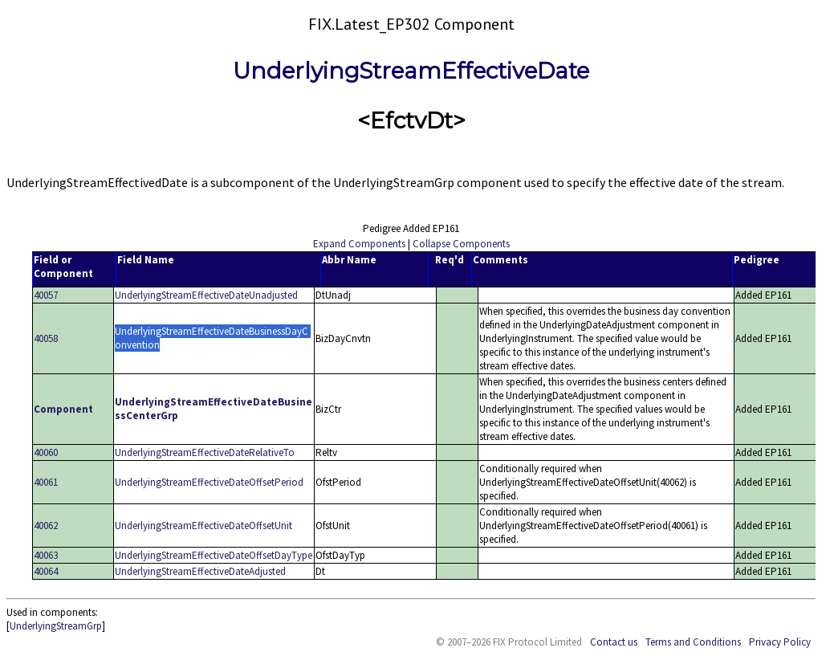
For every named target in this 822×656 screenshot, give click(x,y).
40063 (46, 555)
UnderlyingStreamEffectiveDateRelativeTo (205, 452)
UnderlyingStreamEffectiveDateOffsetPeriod (209, 482)
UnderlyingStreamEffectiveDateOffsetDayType (213, 555)
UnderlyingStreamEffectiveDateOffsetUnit (203, 525)
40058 (46, 338)
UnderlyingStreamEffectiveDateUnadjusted (206, 295)
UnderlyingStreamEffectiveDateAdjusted (200, 571)
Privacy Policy (780, 642)
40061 (46, 482)
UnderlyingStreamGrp (56, 626)
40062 (46, 525)
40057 (46, 295)
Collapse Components (461, 244)
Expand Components (359, 244)
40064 (46, 571)
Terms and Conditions (693, 642)
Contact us (613, 642)
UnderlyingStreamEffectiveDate (411, 70)
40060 (46, 452)
